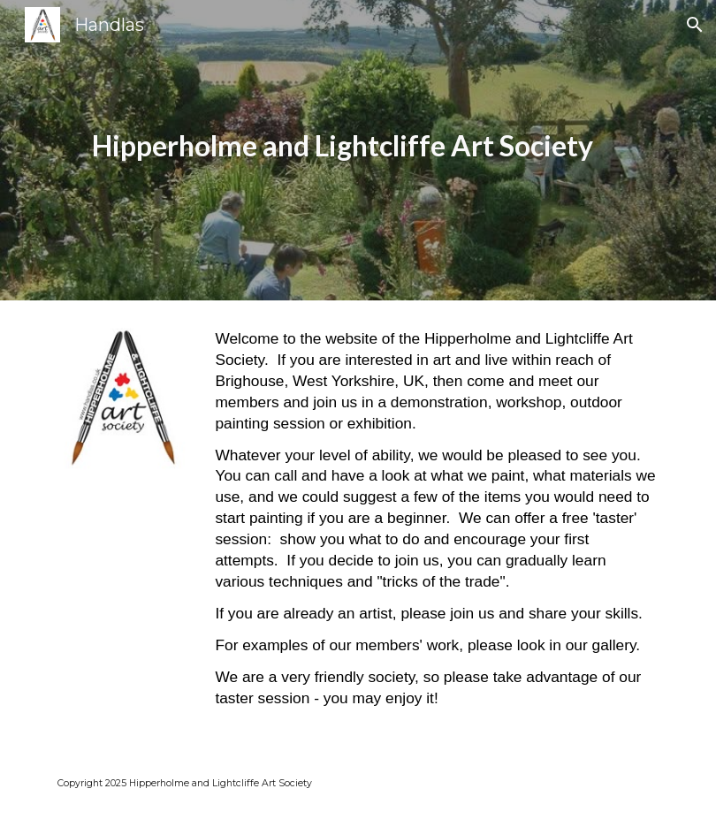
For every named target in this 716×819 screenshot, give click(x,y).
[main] (331, 150)
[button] (695, 25)
